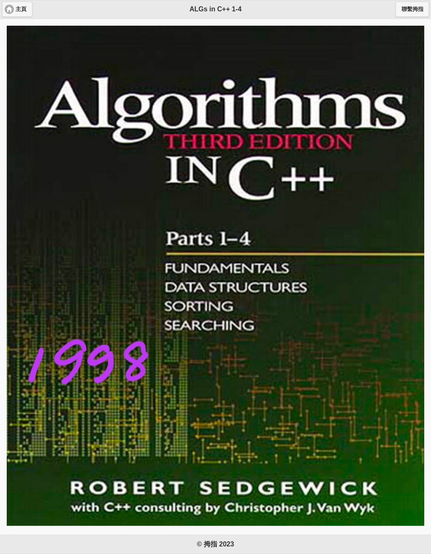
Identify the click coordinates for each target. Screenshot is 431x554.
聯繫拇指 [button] (412, 9)
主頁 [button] (21, 9)
